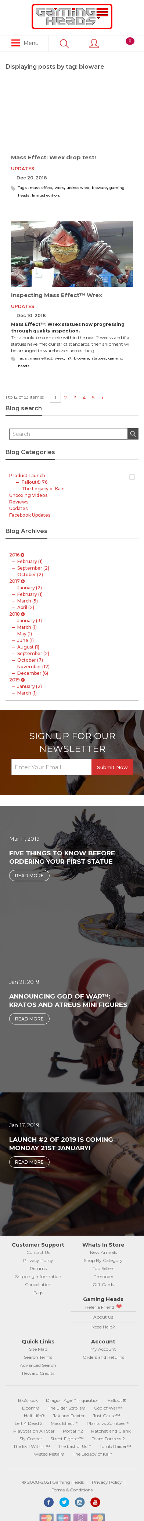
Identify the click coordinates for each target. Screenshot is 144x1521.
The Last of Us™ (74, 1446)
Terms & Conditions (72, 1490)
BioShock (28, 1400)
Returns (38, 1268)
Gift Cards (103, 1284)
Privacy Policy (38, 1260)
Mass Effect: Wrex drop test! (53, 157)
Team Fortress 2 (108, 1438)
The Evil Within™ (31, 1446)
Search (135, 434)
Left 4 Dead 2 (29, 1423)
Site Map (38, 1349)
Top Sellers (103, 1268)
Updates (22, 168)
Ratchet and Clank (111, 1431)
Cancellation (38, 1284)
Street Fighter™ (67, 1438)
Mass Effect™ (65, 1423)
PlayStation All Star (34, 1431)
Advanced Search (38, 1365)
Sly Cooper (30, 1438)
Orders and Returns (103, 1357)
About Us (103, 1317)
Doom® (31, 1408)
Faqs (38, 1292)
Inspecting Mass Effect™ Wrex (56, 295)
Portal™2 (73, 1431)
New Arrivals (103, 1252)
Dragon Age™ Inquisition (73, 1400)
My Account (103, 1349)
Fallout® (117, 1400)
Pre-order (103, 1276)
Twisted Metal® (48, 1454)
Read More (29, 875)
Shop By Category (103, 1260)
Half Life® (34, 1415)
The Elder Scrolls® (67, 1408)
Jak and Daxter (69, 1415)
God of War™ (108, 1408)
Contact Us (38, 1252)
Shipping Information (38, 1276)
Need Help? (103, 1327)
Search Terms (38, 1357)
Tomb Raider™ (115, 1446)
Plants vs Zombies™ (108, 1423)
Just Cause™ (106, 1415)
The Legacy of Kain (92, 1454)
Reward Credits (38, 1373)
